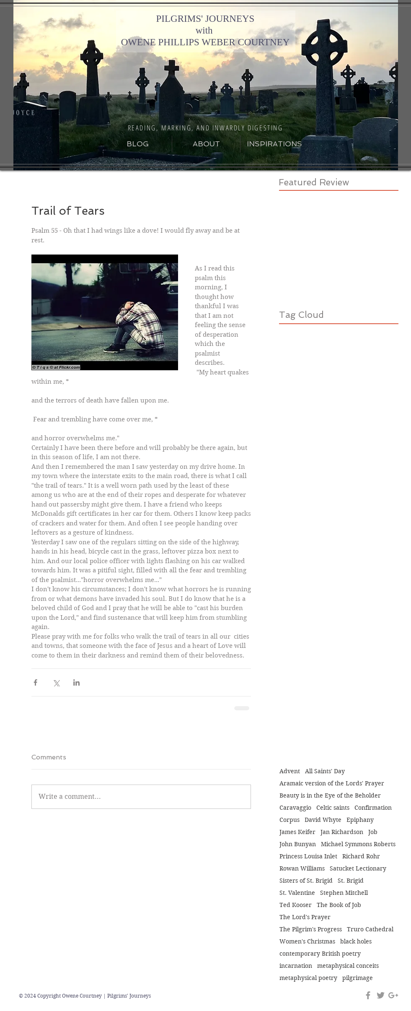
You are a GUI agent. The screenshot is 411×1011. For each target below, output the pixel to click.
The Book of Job (339, 905)
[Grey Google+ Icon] (393, 995)
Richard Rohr (361, 856)
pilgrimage (357, 978)
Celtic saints (332, 807)
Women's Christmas (307, 941)
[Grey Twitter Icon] (380, 995)
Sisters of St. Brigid (306, 880)
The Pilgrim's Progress (310, 929)
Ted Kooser (295, 905)
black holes (356, 941)
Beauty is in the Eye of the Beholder (330, 795)
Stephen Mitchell (344, 893)
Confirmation (373, 807)
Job (372, 832)
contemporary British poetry (320, 953)
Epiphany (360, 820)
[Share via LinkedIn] (76, 682)
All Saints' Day (325, 771)
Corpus (289, 820)
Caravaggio (295, 807)
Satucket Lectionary (358, 868)
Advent (289, 771)
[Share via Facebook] (35, 682)
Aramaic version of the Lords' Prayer (331, 783)
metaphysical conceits (348, 965)
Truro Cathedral (370, 929)
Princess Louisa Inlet (308, 856)
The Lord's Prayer (305, 917)
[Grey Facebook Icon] (368, 995)
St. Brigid (351, 880)
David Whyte (323, 820)
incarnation (295, 965)
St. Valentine (297, 893)
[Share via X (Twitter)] (56, 682)
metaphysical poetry (308, 978)
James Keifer (297, 832)
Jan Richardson (342, 832)
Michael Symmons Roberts (358, 844)
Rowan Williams (302, 868)
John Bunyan (297, 844)
